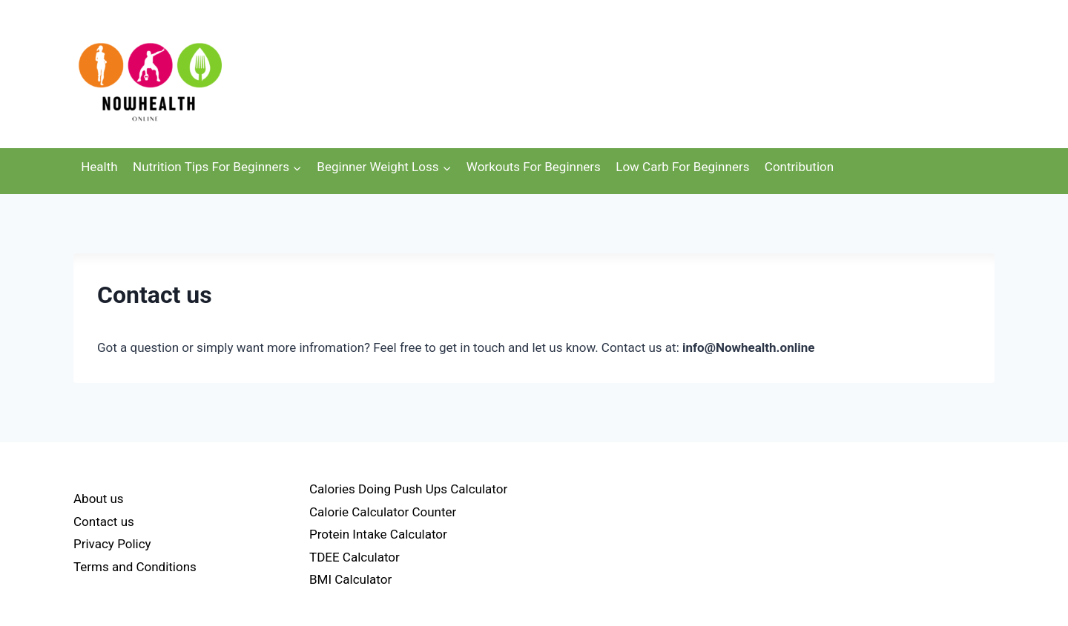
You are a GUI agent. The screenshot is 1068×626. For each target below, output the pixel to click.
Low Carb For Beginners (682, 166)
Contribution (799, 166)
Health (99, 166)
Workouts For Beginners (534, 166)
